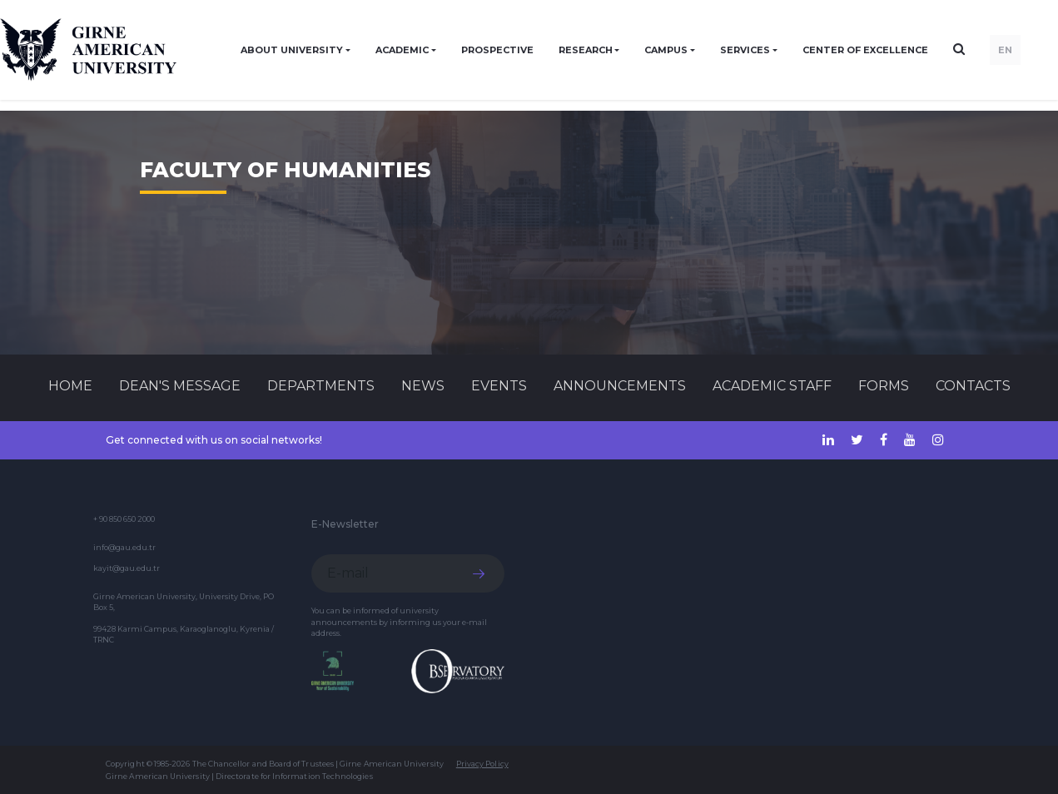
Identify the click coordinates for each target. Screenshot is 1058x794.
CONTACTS (973, 386)
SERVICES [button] (745, 50)
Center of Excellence (865, 50)
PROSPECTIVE (497, 50)
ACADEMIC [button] (402, 50)
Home (70, 386)
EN (1005, 50)
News (423, 386)
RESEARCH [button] (586, 50)
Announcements (620, 386)
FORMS (883, 386)
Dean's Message (180, 386)
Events (499, 386)
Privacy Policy (482, 763)
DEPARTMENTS (321, 386)
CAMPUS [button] (666, 50)
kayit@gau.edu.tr (126, 568)
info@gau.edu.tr (124, 547)
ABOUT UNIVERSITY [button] (292, 50)
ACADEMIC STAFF (772, 386)
